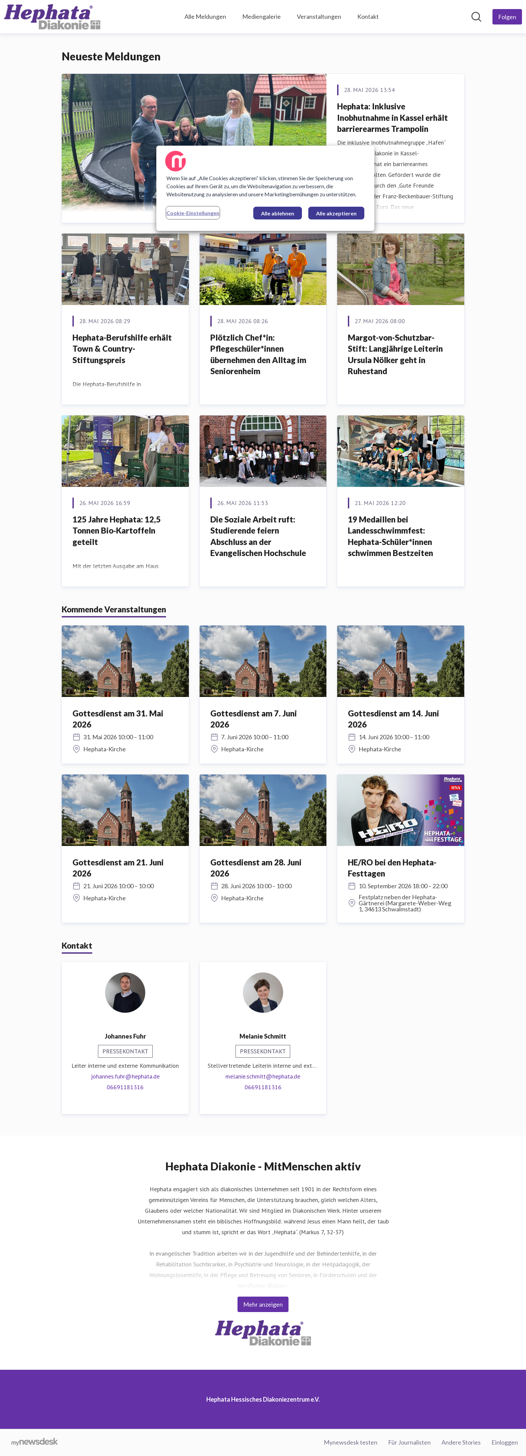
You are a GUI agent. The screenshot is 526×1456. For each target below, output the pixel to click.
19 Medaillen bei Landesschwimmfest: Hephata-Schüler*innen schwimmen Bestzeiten (390, 536)
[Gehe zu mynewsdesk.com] (34, 1442)
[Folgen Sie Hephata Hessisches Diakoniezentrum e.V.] (507, 16)
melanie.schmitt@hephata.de (262, 1076)
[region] (265, 188)
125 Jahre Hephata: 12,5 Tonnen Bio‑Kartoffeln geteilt (116, 530)
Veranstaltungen (319, 16)
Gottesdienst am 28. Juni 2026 (256, 867)
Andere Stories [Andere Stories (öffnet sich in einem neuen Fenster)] (461, 1442)
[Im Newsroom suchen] (476, 16)
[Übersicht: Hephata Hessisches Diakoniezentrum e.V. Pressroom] (52, 17)
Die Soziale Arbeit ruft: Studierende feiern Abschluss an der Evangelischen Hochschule (258, 536)
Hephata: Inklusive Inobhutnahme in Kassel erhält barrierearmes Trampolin (392, 117)
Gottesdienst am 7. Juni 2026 (253, 719)
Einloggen (504, 1442)
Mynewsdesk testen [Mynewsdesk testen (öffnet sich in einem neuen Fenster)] (350, 1442)
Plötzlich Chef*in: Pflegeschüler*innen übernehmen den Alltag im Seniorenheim (258, 354)
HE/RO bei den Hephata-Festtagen (392, 867)
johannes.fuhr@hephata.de (125, 1076)
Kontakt (368, 16)
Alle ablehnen (277, 213)
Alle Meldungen (205, 16)
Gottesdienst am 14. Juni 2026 (393, 719)
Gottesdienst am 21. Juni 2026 (118, 867)
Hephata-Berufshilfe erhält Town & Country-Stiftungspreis (122, 349)
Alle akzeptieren (336, 213)
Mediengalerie (261, 16)
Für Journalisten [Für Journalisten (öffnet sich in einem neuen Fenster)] (409, 1442)
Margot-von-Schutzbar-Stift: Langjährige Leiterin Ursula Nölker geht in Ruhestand (395, 354)
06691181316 (125, 1087)
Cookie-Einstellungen (192, 213)
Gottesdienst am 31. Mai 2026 (117, 719)
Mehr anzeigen (263, 1304)
